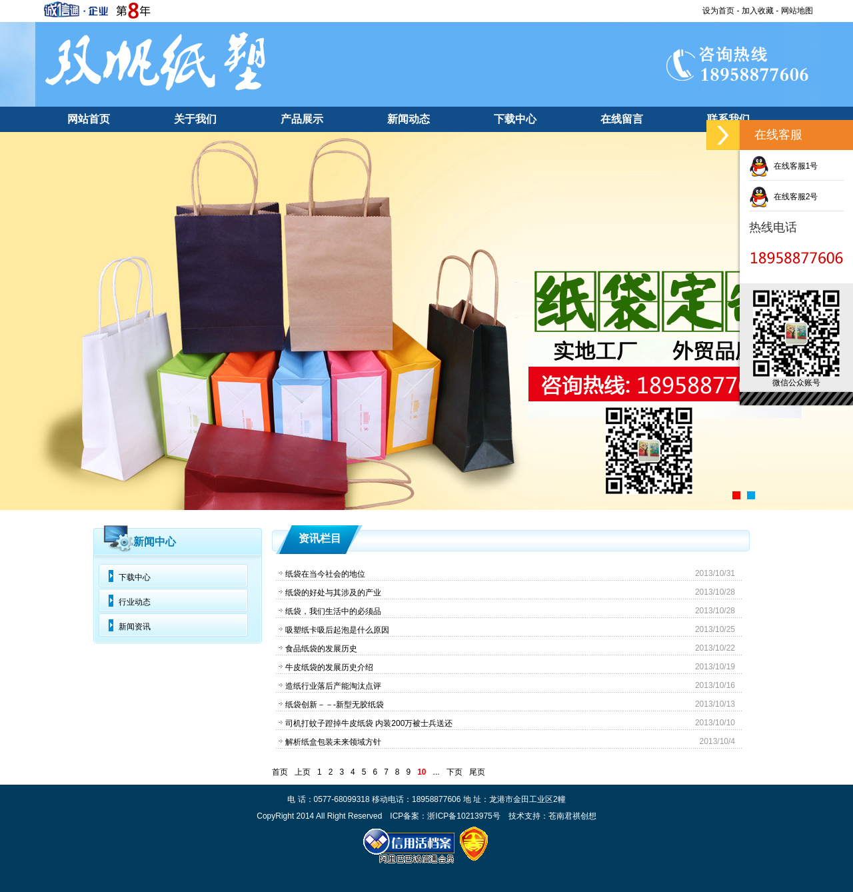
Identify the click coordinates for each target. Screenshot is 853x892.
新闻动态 (408, 119)
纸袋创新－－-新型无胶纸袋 (334, 704)
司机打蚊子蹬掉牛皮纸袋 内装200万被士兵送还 (368, 723)
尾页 (477, 772)
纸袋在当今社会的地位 (325, 574)
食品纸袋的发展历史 (321, 648)
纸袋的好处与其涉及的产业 (333, 592)
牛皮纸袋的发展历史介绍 (329, 667)
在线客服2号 (783, 196)
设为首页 (718, 10)
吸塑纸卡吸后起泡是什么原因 (337, 630)
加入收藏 (758, 10)
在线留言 (621, 119)
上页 (303, 772)
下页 (454, 772)
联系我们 (728, 119)
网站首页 (88, 119)
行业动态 (135, 602)
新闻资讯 (135, 626)
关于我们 (195, 119)
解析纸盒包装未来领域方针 (333, 742)
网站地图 (797, 10)
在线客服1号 (783, 166)
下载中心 (515, 119)
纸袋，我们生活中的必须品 (333, 611)
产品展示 (302, 119)
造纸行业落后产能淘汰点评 (333, 686)
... (436, 772)
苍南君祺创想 (572, 816)
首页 (280, 772)
